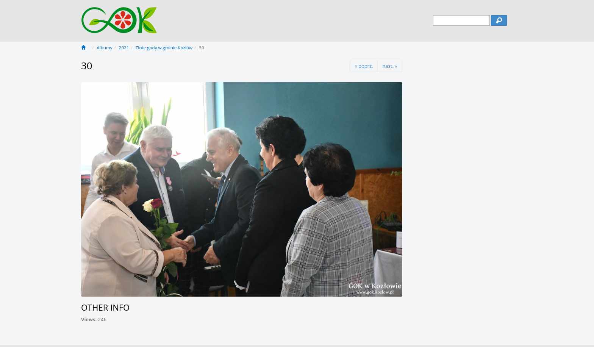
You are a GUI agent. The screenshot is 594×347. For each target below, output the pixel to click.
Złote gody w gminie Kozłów (164, 47)
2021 (124, 47)
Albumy (104, 47)
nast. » (389, 66)
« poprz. (364, 66)
